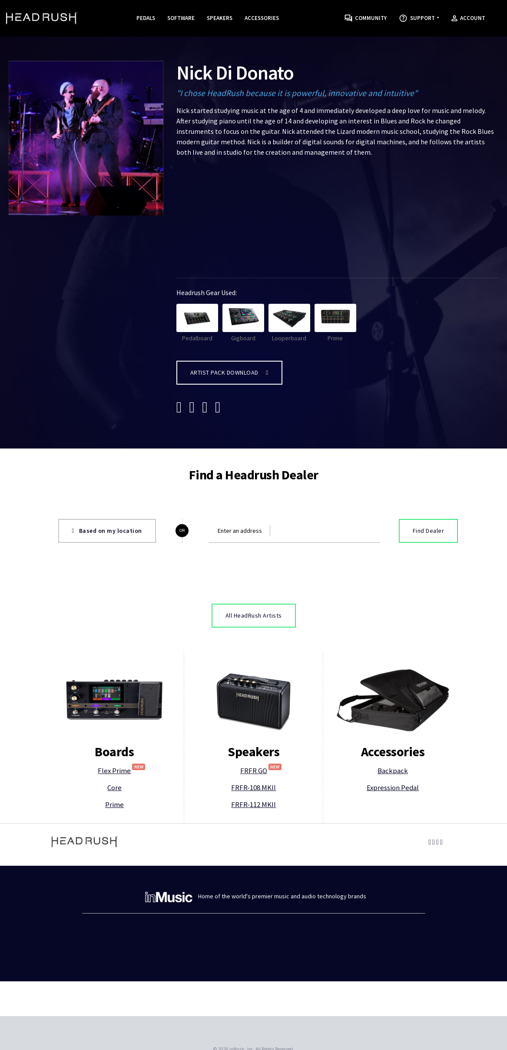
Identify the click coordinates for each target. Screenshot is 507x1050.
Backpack (393, 770)
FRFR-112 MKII (253, 804)
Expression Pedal (393, 787)
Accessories (262, 18)
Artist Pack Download (229, 372)
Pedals (145, 18)
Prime (335, 323)
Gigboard (243, 323)
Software (181, 18)
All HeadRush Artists (253, 615)
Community (366, 18)
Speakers (219, 18)
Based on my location (107, 531)
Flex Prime (121, 770)
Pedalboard (197, 323)
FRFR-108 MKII (253, 787)
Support (417, 18)
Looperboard (289, 323)
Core (114, 787)
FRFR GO (261, 770)
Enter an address (240, 531)
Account (468, 18)
